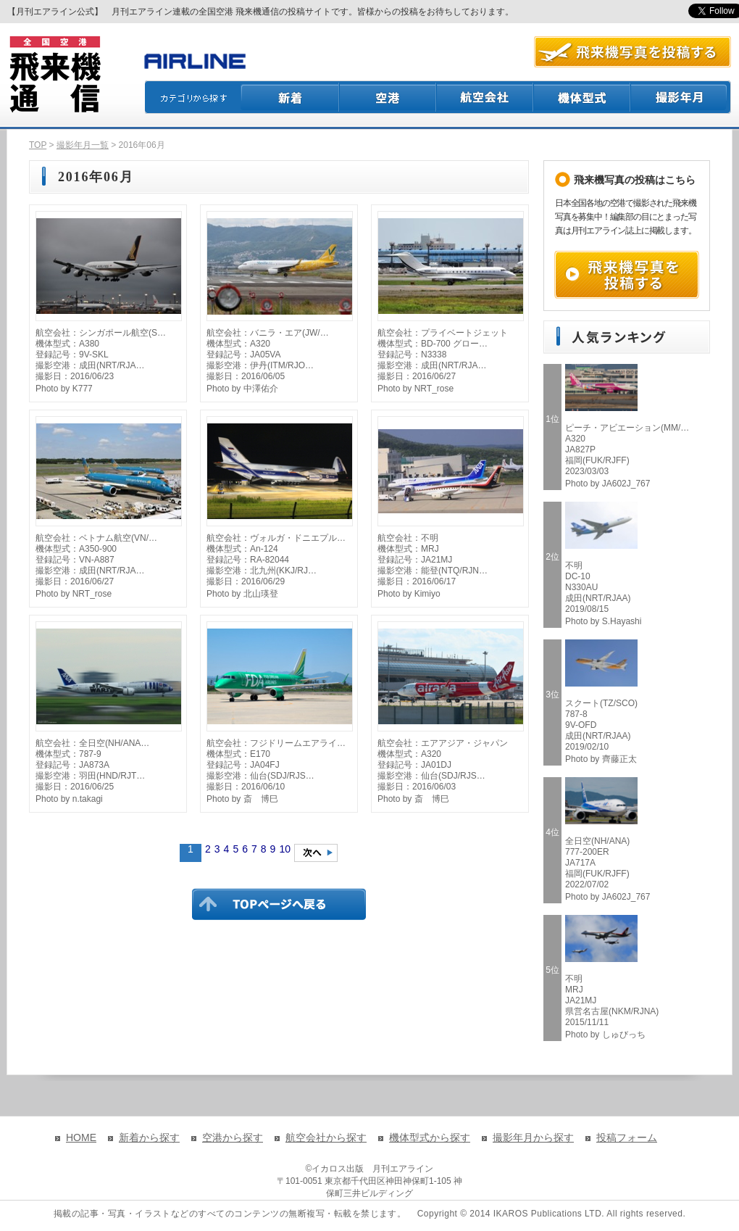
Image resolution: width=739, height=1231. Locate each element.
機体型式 (582, 97)
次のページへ (316, 853)
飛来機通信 (54, 75)
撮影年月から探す (533, 1137)
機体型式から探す (429, 1137)
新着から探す (149, 1137)
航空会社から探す (326, 1137)
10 (285, 849)
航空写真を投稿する (632, 51)
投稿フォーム (626, 1137)
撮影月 (681, 97)
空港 (388, 97)
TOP (37, 145)
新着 (290, 97)
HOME (81, 1137)
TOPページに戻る (279, 904)
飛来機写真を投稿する (626, 275)
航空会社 (485, 97)
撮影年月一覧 (83, 145)
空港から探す (232, 1137)
